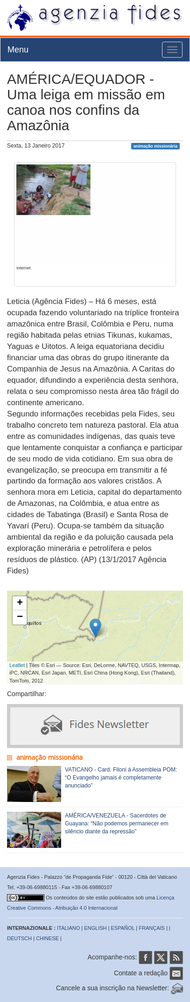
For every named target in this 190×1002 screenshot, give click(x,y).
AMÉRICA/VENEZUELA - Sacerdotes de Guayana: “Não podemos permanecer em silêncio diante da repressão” (116, 823)
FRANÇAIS (152, 928)
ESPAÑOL (123, 928)
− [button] (20, 617)
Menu (17, 49)
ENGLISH (95, 928)
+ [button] (20, 603)
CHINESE (47, 938)
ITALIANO (68, 928)
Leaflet (17, 665)
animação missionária (155, 146)
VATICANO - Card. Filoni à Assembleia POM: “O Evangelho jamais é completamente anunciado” (121, 777)
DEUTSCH (19, 938)
